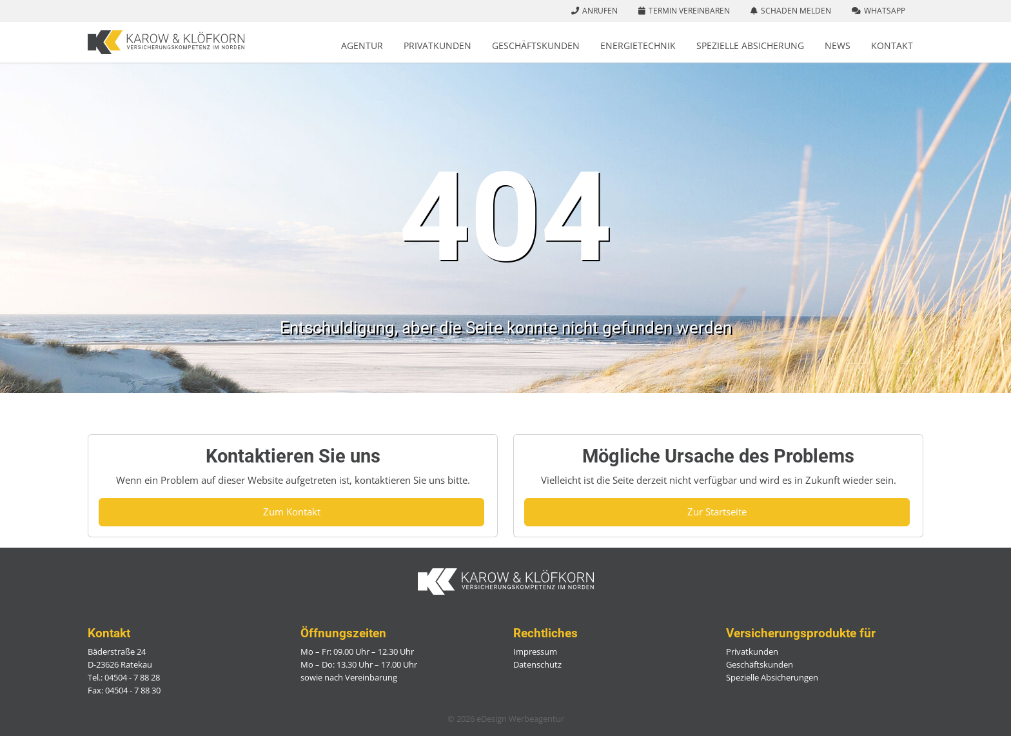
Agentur (362, 45)
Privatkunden (437, 45)
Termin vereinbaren (689, 10)
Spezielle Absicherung (750, 45)
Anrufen (600, 10)
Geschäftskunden (536, 45)
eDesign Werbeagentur (520, 718)
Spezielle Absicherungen (772, 677)
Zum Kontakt (291, 511)
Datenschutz (537, 664)
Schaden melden (796, 10)
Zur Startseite (717, 511)
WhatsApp (884, 10)
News (837, 45)
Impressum (535, 651)
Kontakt (892, 45)
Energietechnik (638, 45)
